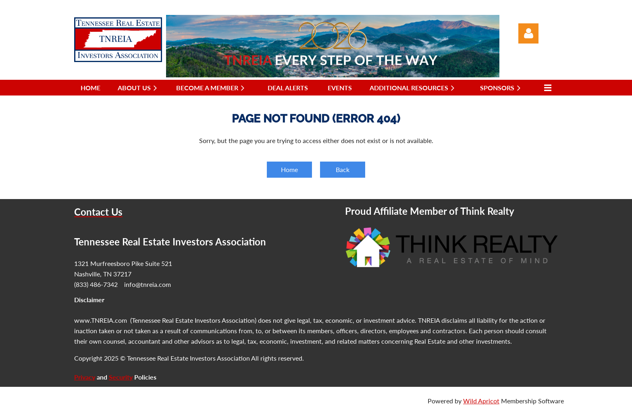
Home (289, 169)
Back (342, 169)
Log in (528, 33)
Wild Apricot (481, 401)
